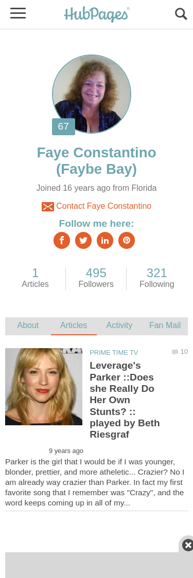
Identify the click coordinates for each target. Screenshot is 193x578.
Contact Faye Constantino (96, 207)
